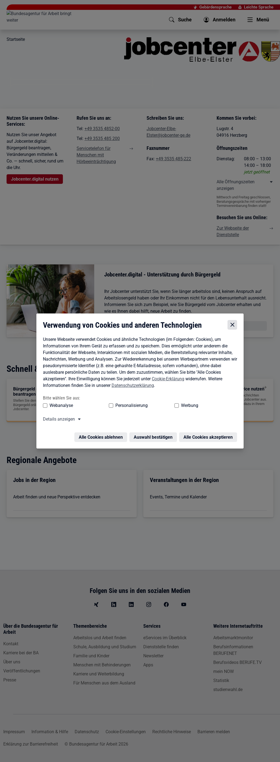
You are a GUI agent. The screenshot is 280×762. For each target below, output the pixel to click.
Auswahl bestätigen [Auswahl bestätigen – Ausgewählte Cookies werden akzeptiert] (154, 434)
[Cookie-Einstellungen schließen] (233, 325)
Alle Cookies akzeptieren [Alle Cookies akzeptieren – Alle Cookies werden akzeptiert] (209, 434)
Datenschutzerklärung (131, 386)
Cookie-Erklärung (166, 379)
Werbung (157, 406)
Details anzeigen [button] (58, 419)
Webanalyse (60, 406)
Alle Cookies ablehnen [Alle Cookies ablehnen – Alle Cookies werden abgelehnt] (102, 434)
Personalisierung (114, 406)
